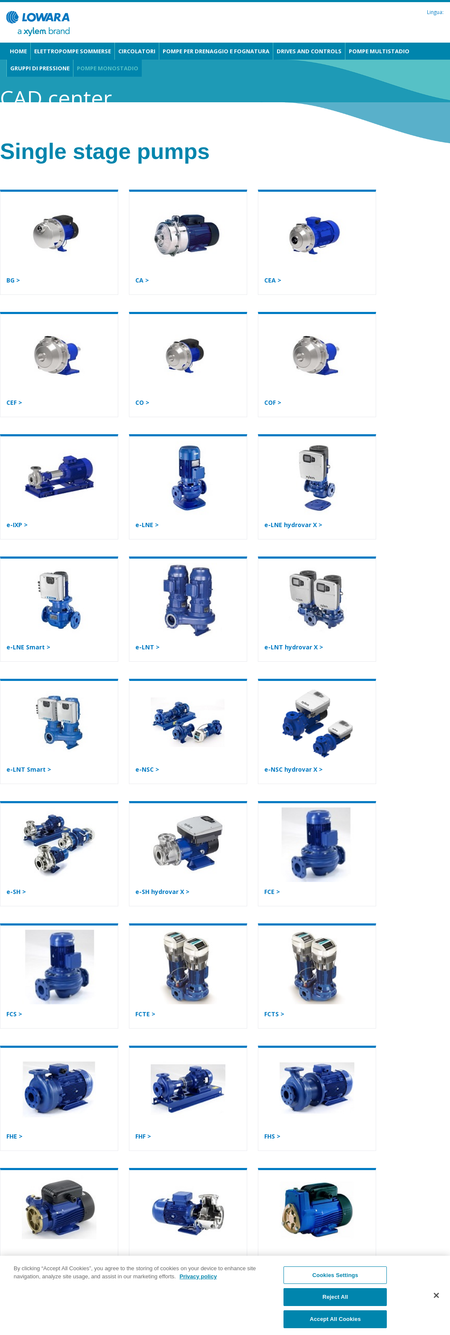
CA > (142, 280)
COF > (272, 402)
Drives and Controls (309, 51)
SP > (270, 1258)
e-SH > (16, 892)
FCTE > (145, 1014)
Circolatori (136, 51)
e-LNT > (147, 647)
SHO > (144, 1258)
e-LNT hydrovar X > (293, 647)
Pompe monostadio (107, 68)
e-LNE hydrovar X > (293, 525)
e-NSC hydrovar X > (293, 769)
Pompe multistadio (379, 51)
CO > (142, 402)
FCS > (14, 1014)
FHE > (14, 1136)
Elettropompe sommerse (72, 51)
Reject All (335, 1307)
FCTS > (274, 1014)
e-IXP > (17, 525)
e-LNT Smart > (28, 769)
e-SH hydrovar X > (162, 892)
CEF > (14, 402)
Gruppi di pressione (40, 68)
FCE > (272, 892)
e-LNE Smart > (28, 647)
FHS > (272, 1136)
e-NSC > (147, 769)
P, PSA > (18, 1258)
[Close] (436, 1305)
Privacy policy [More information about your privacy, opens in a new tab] (197, 1286)
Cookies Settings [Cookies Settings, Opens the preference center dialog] (335, 1285)
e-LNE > (147, 525)
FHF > (143, 1136)
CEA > (272, 280)
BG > (13, 280)
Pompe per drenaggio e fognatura (216, 51)
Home (18, 51)
